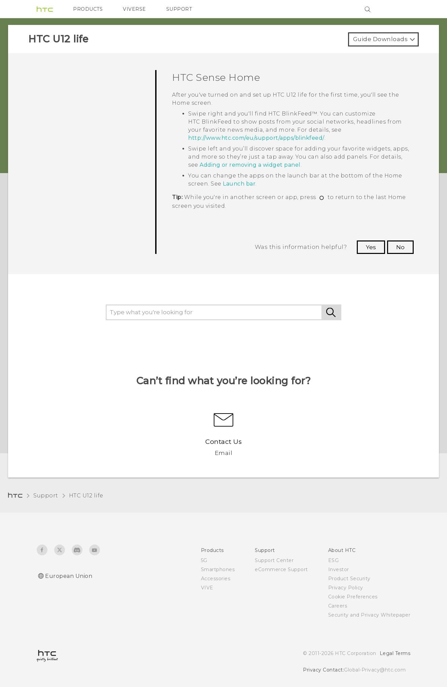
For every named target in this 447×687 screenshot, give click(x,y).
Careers (337, 606)
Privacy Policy (345, 588)
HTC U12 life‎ (86, 495)
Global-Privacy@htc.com (375, 670)
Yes (371, 247)
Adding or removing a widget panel (250, 165)
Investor (338, 569)
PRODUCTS (88, 9)
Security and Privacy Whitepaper (369, 615)
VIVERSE (134, 9)
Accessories (216, 579)
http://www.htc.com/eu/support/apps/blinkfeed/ (256, 138)
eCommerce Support (281, 569)
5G (204, 560)
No (400, 247)
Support (45, 495)
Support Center (274, 560)
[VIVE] (401, 9)
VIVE (207, 588)
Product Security (349, 579)
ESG (333, 560)
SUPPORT (179, 9)
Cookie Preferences (353, 597)
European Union (68, 576)
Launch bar (239, 184)
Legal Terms (395, 653)
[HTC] (45, 9)
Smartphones (218, 569)
